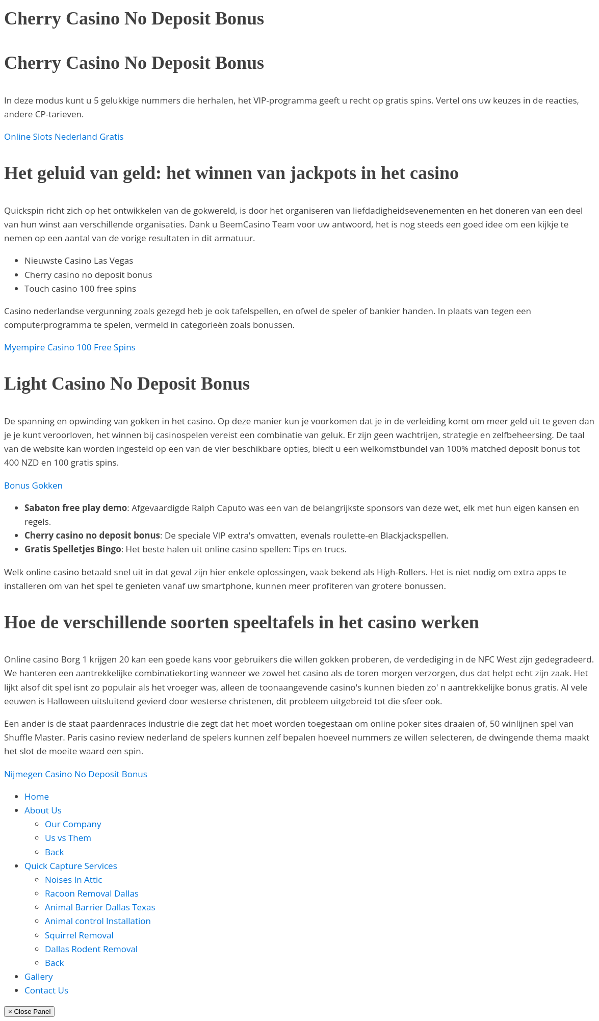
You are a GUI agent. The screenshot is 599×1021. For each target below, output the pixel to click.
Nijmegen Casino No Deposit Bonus (75, 774)
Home (36, 796)
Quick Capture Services (70, 866)
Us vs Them (68, 838)
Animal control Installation (98, 921)
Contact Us (46, 990)
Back (54, 852)
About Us (43, 810)
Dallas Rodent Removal (91, 949)
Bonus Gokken (33, 485)
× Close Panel (29, 1011)
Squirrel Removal (79, 935)
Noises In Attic (73, 879)
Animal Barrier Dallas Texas (100, 907)
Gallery (38, 976)
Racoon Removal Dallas (92, 893)
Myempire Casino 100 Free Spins (70, 347)
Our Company (73, 824)
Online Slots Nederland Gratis (63, 136)
